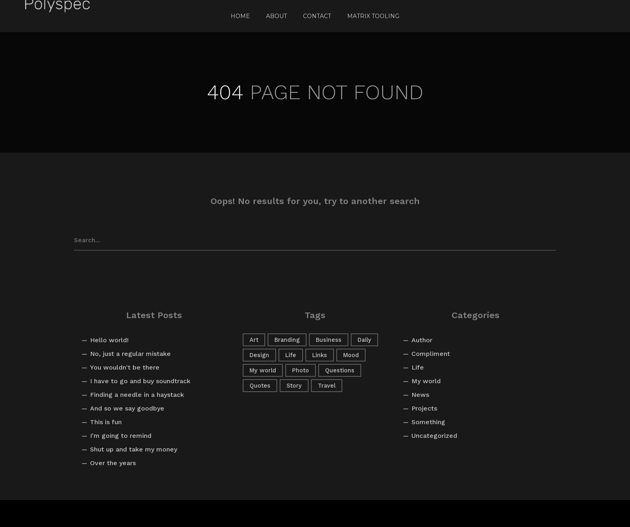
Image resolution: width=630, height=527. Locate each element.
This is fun (106, 422)
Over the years (113, 463)
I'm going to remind (120, 435)
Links (319, 355)
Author (421, 340)
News (420, 394)
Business (329, 339)
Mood (351, 355)
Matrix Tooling (373, 16)
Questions (339, 370)
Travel (326, 385)
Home (240, 16)
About (276, 16)
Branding (287, 339)
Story (294, 385)
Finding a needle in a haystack (137, 394)
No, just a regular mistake (130, 353)
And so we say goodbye (127, 408)
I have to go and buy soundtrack (140, 381)
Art (254, 339)
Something (428, 422)
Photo (300, 370)
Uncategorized (434, 435)
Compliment (430, 353)
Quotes (260, 385)
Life (290, 355)
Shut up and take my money (133, 449)
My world (263, 370)
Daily (364, 339)
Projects (424, 408)
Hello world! (109, 340)
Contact (317, 16)
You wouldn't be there (125, 367)
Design (259, 355)
